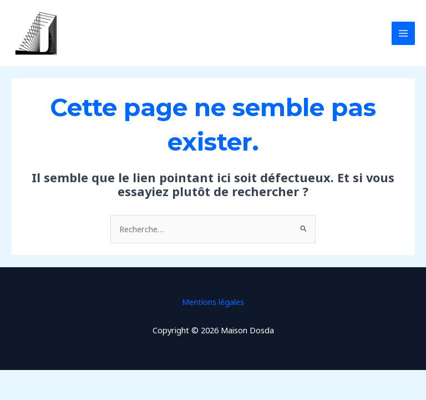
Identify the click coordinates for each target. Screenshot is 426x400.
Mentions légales (213, 301)
